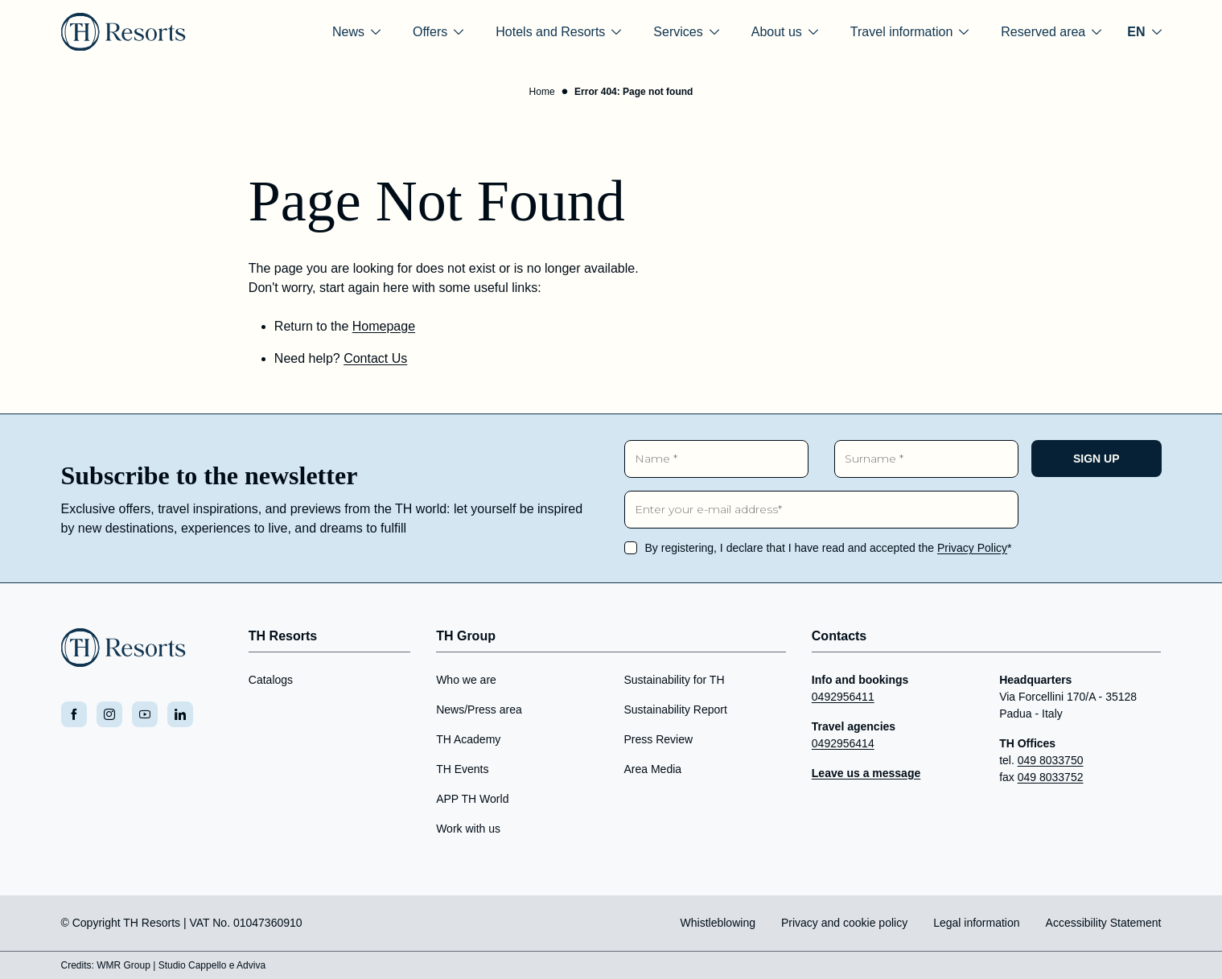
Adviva (251, 965)
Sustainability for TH (673, 679)
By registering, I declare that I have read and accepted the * (828, 547)
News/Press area (479, 709)
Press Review (658, 739)
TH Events (462, 769)
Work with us (468, 828)
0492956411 (843, 696)
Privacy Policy (972, 547)
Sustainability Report (674, 709)
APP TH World (472, 798)
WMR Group (123, 965)
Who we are (466, 679)
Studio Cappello (192, 965)
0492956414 (843, 743)
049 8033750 (1051, 760)
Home (542, 91)
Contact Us (375, 358)
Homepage (383, 326)
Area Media (652, 769)
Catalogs (271, 679)
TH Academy (468, 739)
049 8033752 (1051, 777)
